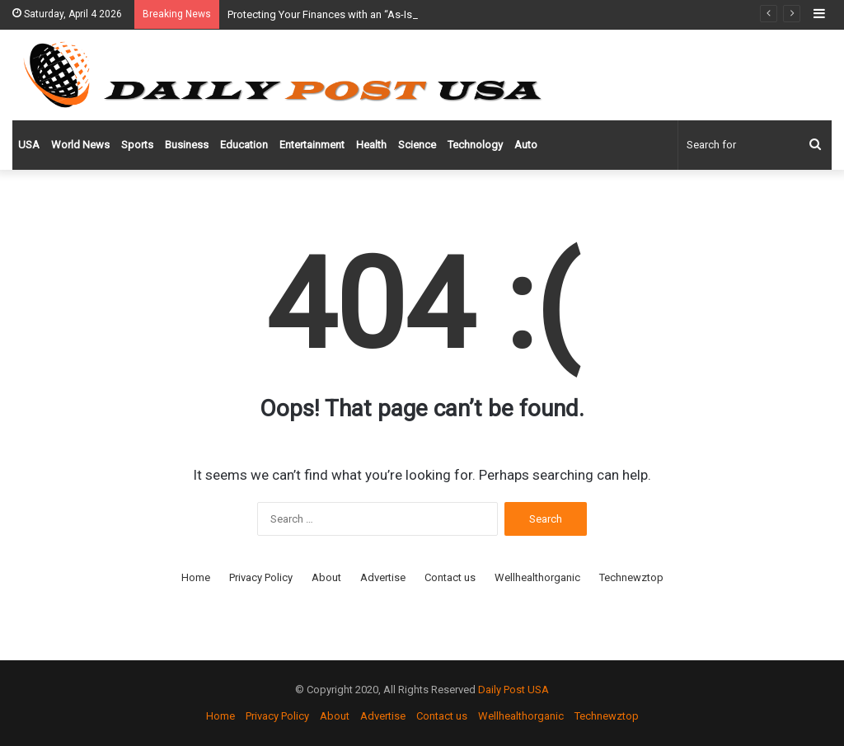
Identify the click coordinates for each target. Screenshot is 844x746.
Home (195, 577)
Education (244, 144)
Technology (475, 144)
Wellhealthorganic (537, 577)
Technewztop (631, 577)
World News (80, 144)
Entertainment (312, 144)
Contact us (450, 577)
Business (187, 144)
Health (371, 144)
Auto (525, 144)
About (326, 577)
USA (29, 144)
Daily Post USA (513, 689)
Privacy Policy (261, 577)
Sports (137, 144)
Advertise (383, 577)
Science (417, 144)
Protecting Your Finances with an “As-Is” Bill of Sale (348, 14)
